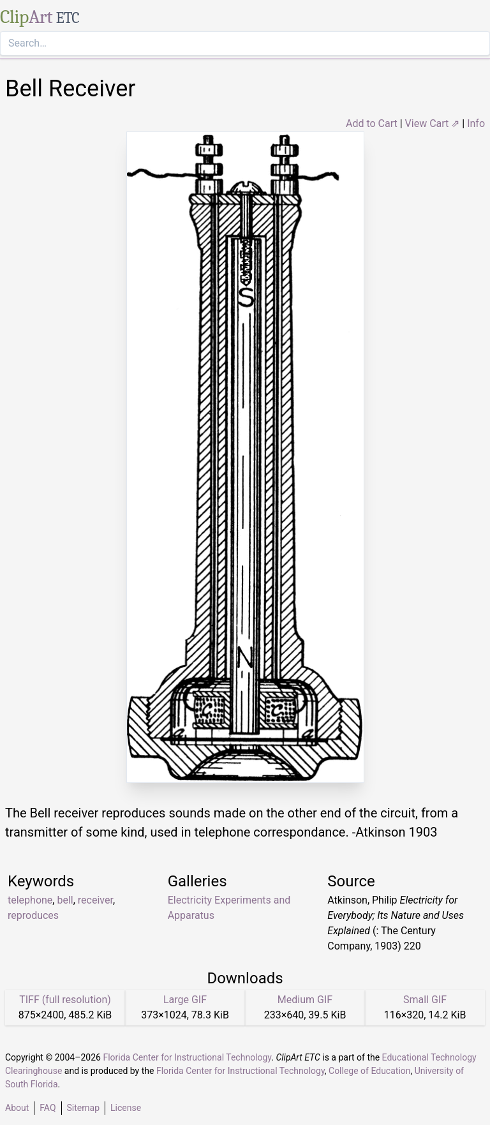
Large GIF (185, 1000)
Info (476, 123)
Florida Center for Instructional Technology (187, 1057)
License (125, 1108)
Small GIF (425, 1000)
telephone (30, 900)
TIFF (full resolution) (65, 1000)
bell (65, 900)
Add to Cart (371, 123)
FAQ (48, 1108)
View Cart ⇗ (432, 123)
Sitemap (83, 1108)
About (17, 1108)
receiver (95, 900)
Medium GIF (305, 1000)
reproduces (33, 915)
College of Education (370, 1071)
